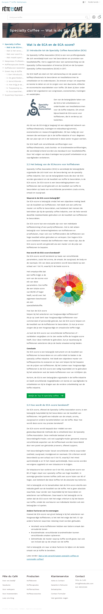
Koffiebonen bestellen (15, 68)
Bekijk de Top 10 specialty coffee (45, 395)
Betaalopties (56, 589)
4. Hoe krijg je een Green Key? (15, 84)
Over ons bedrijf (8, 581)
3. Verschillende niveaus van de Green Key (15, 81)
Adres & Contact (57, 581)
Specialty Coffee (13, 44)
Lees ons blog (8, 598)
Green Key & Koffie (13, 71)
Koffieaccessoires (34, 594)
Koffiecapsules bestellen (15, 64)
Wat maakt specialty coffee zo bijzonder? (15, 57)
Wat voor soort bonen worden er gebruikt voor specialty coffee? (15, 54)
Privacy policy (13, 609)
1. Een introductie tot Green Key (15, 74)
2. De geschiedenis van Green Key (15, 78)
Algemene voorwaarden (34, 609)
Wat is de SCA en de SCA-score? (15, 47)
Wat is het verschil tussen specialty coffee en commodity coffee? (15, 51)
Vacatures (6, 585)
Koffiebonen (32, 581)
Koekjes (22, 609)
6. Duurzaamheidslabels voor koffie (15, 91)
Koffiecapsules (33, 585)
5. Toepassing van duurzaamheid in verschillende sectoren (15, 88)
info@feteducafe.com (84, 583)
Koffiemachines (33, 589)
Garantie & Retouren (59, 585)
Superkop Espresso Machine (15, 95)
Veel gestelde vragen (59, 598)
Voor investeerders (10, 594)
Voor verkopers (8, 589)
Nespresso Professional (15, 61)
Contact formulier (58, 594)
